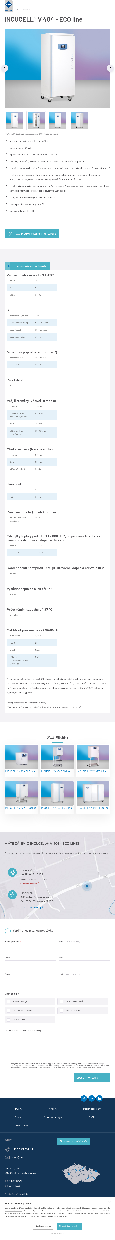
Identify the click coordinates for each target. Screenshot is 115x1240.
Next (110, 68)
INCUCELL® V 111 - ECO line (93, 759)
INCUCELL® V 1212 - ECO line (93, 795)
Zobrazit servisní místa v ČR (75, 1141)
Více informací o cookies (13, 1211)
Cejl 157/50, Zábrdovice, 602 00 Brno (38, 901)
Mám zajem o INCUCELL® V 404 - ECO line (36, 234)
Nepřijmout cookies (43, 1226)
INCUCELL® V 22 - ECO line (21, 759)
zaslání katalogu (16, 1002)
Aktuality (18, 1108)
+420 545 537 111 (31, 873)
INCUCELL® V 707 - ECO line (57, 795)
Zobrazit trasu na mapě (31, 907)
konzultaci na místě (70, 1002)
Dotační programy (92, 1108)
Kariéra (18, 1117)
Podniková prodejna (52, 1117)
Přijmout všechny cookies (69, 1226)
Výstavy (53, 1108)
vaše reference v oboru (19, 1011)
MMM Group (22, 1125)
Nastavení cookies (57, 1233)
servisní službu (15, 1020)
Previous (4, 68)
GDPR (92, 1117)
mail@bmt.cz (20, 1157)
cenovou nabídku (69, 1011)
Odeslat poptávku (87, 1077)
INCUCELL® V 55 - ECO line (57, 759)
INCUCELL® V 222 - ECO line (21, 795)
